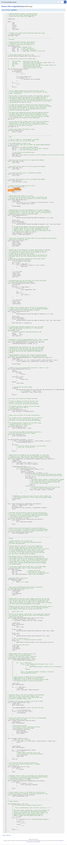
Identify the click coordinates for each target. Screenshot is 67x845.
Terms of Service (30, 841)
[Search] (60, 2)
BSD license (60, 840)
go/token (14, 10)
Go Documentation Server (8, 2)
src (12, 6)
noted (9, 840)
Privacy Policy (37, 841)
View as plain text (7, 835)
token (19, 6)
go (15, 6)
